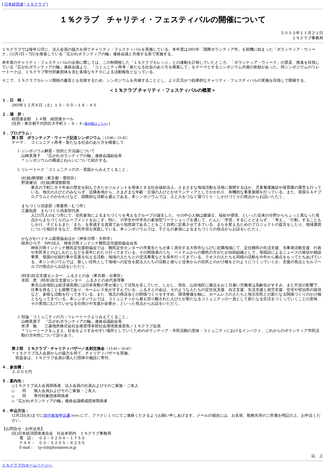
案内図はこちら (96, 123)
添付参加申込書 (56, 415)
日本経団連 (13, 4)
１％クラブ (36, 4)
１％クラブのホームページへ (27, 465)
